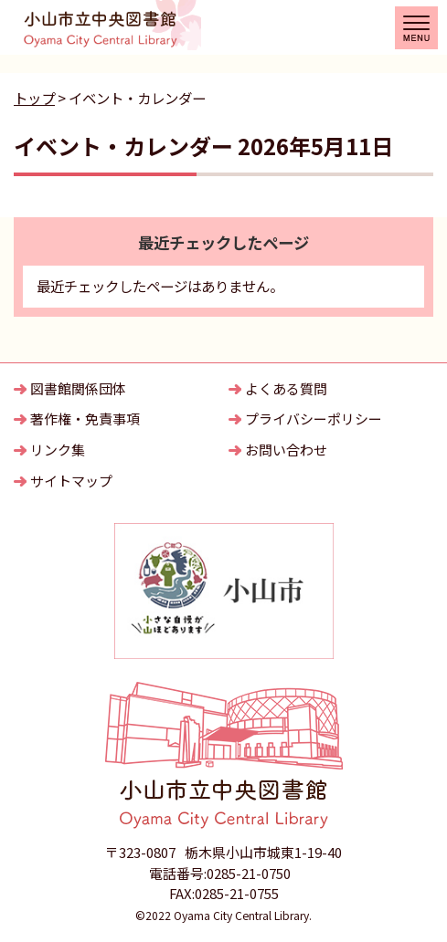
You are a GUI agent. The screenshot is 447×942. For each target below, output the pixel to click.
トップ (34, 98)
